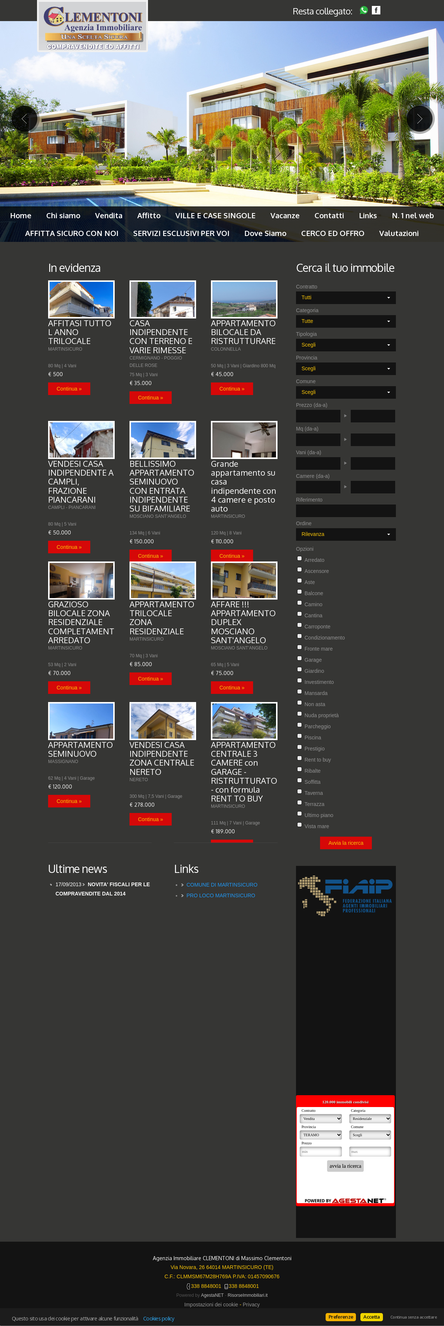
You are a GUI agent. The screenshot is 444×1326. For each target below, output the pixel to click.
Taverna (314, 793)
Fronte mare (319, 649)
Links (368, 215)
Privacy (251, 1305)
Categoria (307, 310)
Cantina (313, 615)
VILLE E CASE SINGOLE (215, 215)
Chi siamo (63, 215)
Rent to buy (318, 760)
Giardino (314, 671)
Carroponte (317, 627)
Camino (313, 604)
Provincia (306, 358)
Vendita (108, 215)
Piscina (313, 737)
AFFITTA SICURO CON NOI (71, 233)
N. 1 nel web (413, 215)
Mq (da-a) (307, 429)
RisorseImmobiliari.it (248, 1295)
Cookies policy (158, 1318)
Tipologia (306, 334)
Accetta (371, 1316)
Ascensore (317, 571)
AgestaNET (212, 1295)
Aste (310, 582)
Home (20, 215)
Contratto (306, 287)
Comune (306, 381)
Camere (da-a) (313, 476)
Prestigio (314, 749)
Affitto (149, 215)
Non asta (315, 704)
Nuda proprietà (322, 715)
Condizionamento (325, 638)
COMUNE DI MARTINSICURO (222, 885)
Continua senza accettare (413, 1317)
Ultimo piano (319, 815)
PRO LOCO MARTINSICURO (220, 895)
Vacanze (285, 215)
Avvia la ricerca (346, 843)
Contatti (329, 215)
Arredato (314, 560)
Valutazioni (399, 233)
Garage (313, 660)
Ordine (304, 523)
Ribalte (313, 771)
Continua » (69, 389)
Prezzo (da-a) (311, 405)
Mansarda (316, 693)
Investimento (319, 682)
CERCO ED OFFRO (332, 233)
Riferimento (309, 500)
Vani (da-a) (308, 452)
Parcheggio (318, 726)
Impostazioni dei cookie (211, 1305)
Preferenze (341, 1316)
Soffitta (312, 782)
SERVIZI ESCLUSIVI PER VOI (181, 233)
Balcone (314, 593)
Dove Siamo (265, 233)
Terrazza (314, 804)
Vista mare (317, 826)
